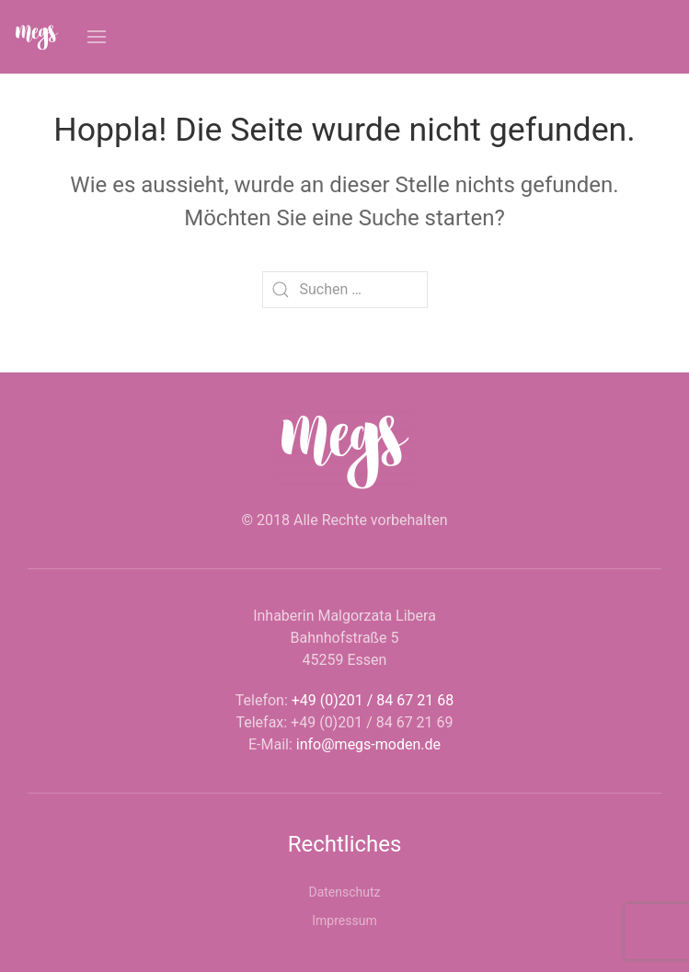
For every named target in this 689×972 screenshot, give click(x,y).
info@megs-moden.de (368, 744)
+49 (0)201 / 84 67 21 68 (373, 700)
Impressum (344, 920)
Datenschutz (344, 892)
